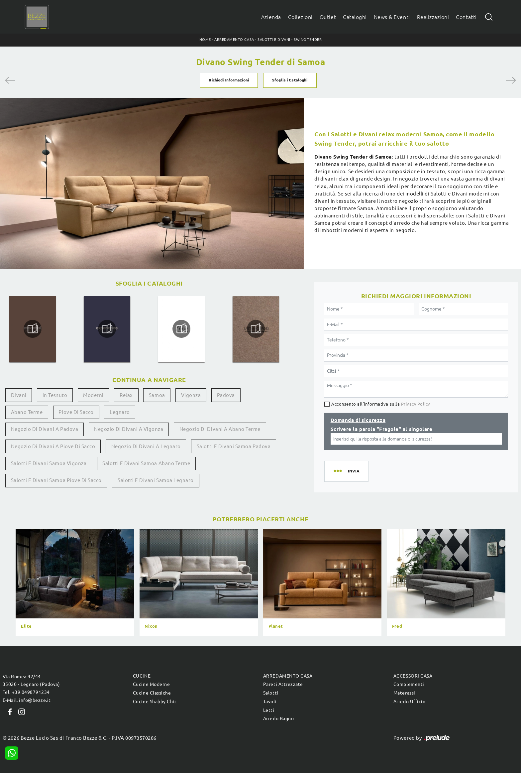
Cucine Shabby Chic (155, 701)
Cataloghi (355, 17)
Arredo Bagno (278, 718)
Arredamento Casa (234, 40)
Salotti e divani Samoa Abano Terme (146, 463)
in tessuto (55, 395)
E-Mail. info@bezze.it (27, 700)
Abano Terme (27, 412)
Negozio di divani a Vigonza (128, 429)
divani (19, 395)
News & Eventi (392, 17)
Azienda (271, 17)
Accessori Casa (412, 676)
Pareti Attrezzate (283, 684)
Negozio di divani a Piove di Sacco (53, 446)
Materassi (404, 693)
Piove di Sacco (75, 412)
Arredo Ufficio (409, 701)
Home (205, 40)
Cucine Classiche (152, 693)
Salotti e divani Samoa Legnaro (156, 480)
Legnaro (120, 412)
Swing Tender (308, 40)
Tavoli (269, 701)
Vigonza (191, 395)
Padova (226, 395)
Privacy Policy (415, 404)
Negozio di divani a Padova (44, 429)
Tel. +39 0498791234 (26, 692)
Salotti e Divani (274, 40)
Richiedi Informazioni (229, 80)
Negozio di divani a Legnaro (146, 446)
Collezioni (300, 17)
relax (126, 395)
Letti (268, 710)
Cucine (142, 676)
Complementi (408, 684)
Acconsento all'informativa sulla (380, 404)
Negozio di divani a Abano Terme (219, 429)
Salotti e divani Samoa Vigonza (49, 463)
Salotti (270, 693)
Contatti (466, 17)
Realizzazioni (433, 17)
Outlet (328, 17)
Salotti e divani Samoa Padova (233, 446)
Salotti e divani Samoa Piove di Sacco (56, 480)
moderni (93, 395)
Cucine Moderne (151, 684)
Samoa (157, 395)
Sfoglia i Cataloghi (289, 80)
